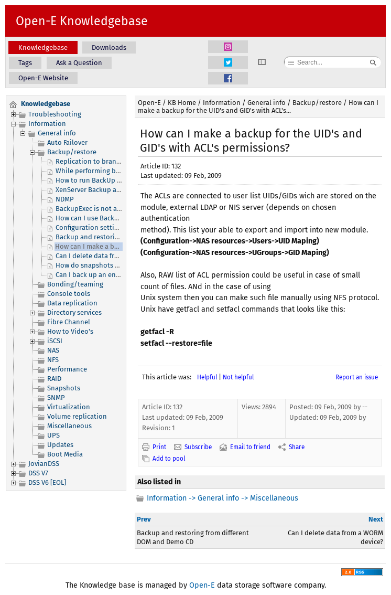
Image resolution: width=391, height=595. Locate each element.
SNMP (56, 397)
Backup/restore (71, 152)
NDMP (65, 199)
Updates (60, 445)
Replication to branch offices (100, 161)
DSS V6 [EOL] (47, 482)
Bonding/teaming (75, 284)
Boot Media (65, 454)
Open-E (149, 103)
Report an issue (356, 377)
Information (47, 124)
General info (57, 133)
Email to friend (250, 447)
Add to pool (169, 458)
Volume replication (77, 416)
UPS (53, 435)
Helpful (207, 377)
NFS (53, 360)
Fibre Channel (68, 322)
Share (297, 447)
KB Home (182, 103)
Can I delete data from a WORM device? (115, 256)
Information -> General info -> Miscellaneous (222, 498)
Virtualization (68, 407)
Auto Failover (67, 142)
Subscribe (198, 447)
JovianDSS (43, 464)
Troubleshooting (54, 114)
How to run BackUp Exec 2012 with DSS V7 (119, 180)
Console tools (68, 294)
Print (159, 447)
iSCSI (54, 341)
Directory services (74, 312)
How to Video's (70, 331)
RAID (54, 378)
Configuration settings (90, 227)
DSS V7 (38, 473)
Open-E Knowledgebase (82, 21)
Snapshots (63, 388)
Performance (67, 369)
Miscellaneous (69, 426)
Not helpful (238, 377)
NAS (53, 350)
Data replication (72, 303)
